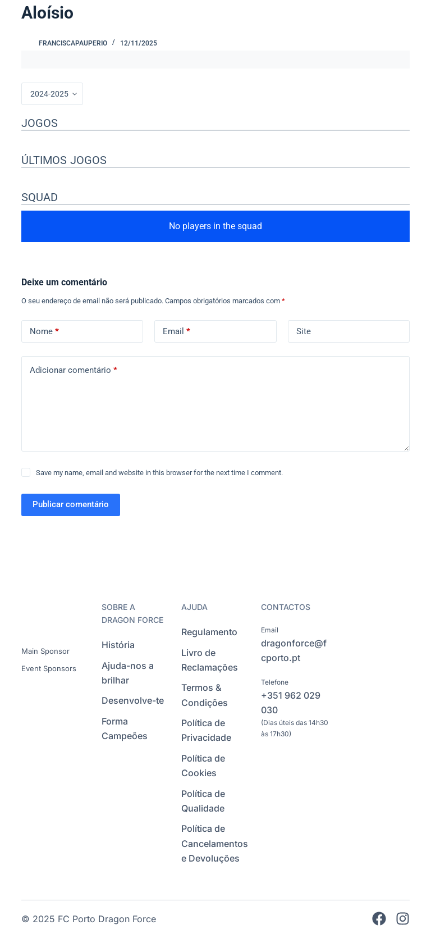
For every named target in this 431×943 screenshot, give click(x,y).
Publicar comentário (71, 504)
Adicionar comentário (73, 370)
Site (303, 331)
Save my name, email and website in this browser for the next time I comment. (159, 472)
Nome (44, 332)
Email (176, 332)
